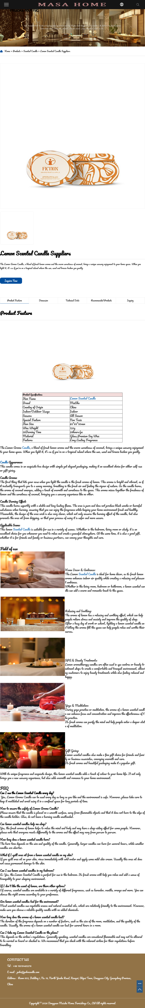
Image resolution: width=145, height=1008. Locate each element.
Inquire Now (11, 281)
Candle (26, 447)
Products (17, 51)
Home (7, 51)
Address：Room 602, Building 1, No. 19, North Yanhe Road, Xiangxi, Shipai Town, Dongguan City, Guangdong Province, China (69, 981)
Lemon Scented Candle (83, 398)
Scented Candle (30, 51)
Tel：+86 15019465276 (19, 966)
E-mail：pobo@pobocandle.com (23, 972)
